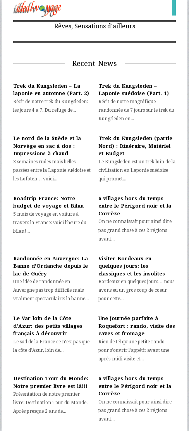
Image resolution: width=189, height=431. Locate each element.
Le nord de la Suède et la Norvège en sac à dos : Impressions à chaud (47, 145)
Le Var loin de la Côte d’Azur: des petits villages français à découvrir (47, 325)
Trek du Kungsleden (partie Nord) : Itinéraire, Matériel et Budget (135, 145)
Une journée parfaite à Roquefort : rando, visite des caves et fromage (136, 325)
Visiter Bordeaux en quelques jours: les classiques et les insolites (131, 266)
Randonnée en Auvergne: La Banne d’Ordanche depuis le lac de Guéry (50, 266)
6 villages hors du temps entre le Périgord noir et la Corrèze (134, 206)
